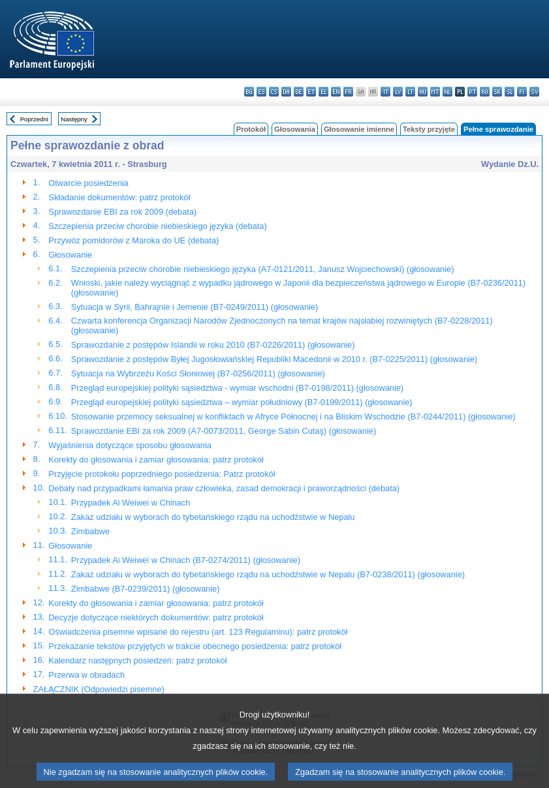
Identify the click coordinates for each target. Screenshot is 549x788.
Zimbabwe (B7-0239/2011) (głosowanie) (145, 589)
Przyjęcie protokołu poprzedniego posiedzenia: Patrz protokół (161, 474)
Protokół (251, 129)
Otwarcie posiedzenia (88, 183)
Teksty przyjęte (429, 129)
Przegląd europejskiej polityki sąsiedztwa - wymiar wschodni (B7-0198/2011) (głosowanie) (237, 388)
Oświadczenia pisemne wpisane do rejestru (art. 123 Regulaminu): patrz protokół (197, 632)
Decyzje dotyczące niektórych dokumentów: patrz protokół (155, 617)
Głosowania (294, 129)
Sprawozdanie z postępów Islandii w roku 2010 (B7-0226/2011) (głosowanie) (213, 345)
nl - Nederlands (447, 92)
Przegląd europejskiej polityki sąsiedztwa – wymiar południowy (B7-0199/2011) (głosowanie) (242, 402)
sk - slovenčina (497, 92)
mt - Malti (435, 92)
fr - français (348, 92)
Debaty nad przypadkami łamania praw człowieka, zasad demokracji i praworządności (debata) (224, 488)
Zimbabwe (90, 531)
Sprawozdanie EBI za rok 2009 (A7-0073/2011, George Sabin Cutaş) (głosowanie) (223, 431)
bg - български (249, 92)
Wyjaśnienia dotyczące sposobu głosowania (130, 445)
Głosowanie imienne (359, 129)
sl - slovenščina (509, 92)
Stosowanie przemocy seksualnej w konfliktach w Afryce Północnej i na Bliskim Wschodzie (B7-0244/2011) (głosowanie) (293, 416)
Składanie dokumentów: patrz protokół (119, 197)
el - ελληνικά (323, 92)
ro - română (485, 92)
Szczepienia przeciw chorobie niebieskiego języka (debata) (157, 226)
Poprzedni (34, 119)
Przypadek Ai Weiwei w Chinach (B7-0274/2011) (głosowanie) (185, 560)
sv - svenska (534, 92)
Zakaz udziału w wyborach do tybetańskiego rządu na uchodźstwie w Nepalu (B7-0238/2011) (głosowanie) (268, 574)
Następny (74, 119)
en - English (336, 92)
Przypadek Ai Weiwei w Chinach (131, 503)
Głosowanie (70, 255)
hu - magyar (423, 92)
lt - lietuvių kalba (410, 92)
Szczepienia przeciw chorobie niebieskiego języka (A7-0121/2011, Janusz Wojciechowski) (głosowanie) (262, 269)
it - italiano (385, 92)
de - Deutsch (299, 92)
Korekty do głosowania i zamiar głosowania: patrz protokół (155, 459)
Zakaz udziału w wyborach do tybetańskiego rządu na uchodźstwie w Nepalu (213, 517)
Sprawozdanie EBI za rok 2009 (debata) (122, 212)
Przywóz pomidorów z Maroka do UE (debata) (133, 240)
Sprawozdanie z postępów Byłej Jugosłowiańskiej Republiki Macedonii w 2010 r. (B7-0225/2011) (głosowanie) (274, 359)
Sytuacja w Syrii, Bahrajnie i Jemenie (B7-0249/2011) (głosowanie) (194, 307)
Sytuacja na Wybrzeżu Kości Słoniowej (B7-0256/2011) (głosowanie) (198, 373)
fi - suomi (522, 92)
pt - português (472, 92)
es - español (261, 92)
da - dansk (286, 92)
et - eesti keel (311, 92)
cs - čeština (274, 92)
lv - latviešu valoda (398, 92)
